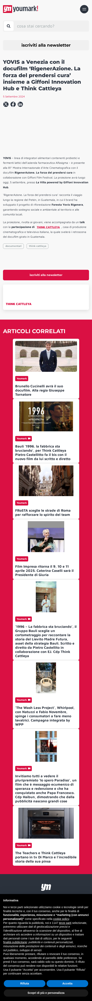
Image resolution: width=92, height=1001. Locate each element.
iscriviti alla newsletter (46, 45)
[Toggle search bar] (9, 26)
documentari (13, 245)
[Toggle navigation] (84, 9)
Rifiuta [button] (24, 983)
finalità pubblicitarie (15, 942)
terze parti (65, 922)
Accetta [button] (67, 983)
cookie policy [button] (61, 919)
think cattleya (37, 245)
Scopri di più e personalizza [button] (46, 992)
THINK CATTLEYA (18, 304)
